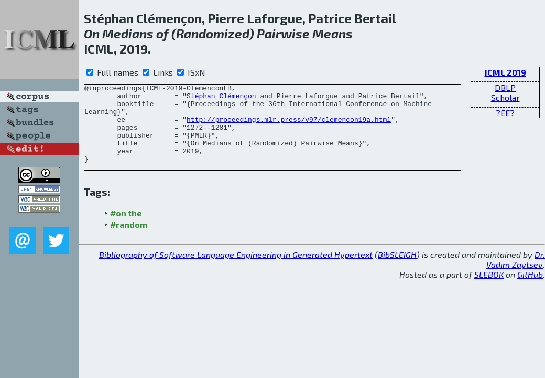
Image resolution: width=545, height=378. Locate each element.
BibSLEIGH (397, 270)
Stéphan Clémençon (221, 98)
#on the (126, 229)
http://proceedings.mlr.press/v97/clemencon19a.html (289, 127)
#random (128, 240)
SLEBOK (489, 290)
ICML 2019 (505, 72)
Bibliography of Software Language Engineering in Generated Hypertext (236, 270)
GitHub (530, 290)
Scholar (505, 97)
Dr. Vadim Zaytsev (515, 275)
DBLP (505, 87)
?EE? (505, 113)
